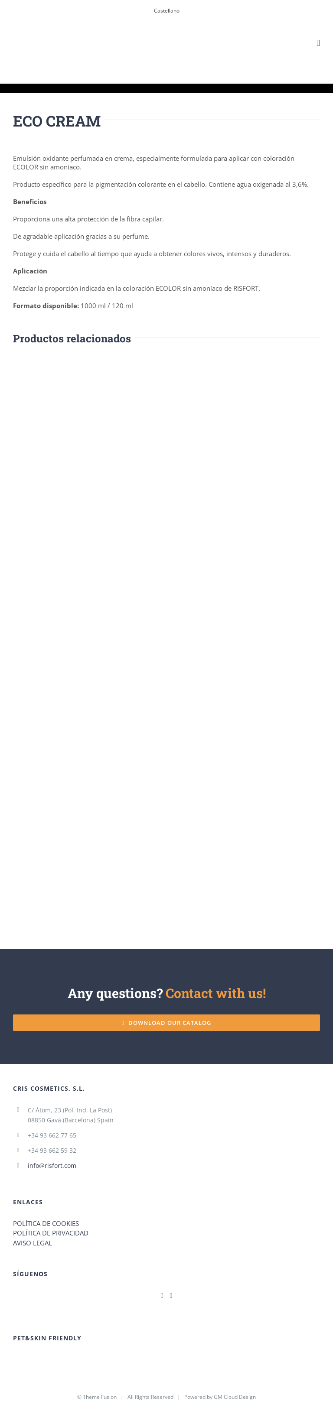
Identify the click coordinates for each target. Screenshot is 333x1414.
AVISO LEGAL (32, 1242)
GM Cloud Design (235, 1397)
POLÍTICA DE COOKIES (46, 1223)
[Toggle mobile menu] (318, 43)
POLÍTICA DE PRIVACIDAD (50, 1233)
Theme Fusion (100, 1397)
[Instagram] (171, 1295)
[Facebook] (162, 1295)
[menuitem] (166, 11)
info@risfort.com (52, 1165)
